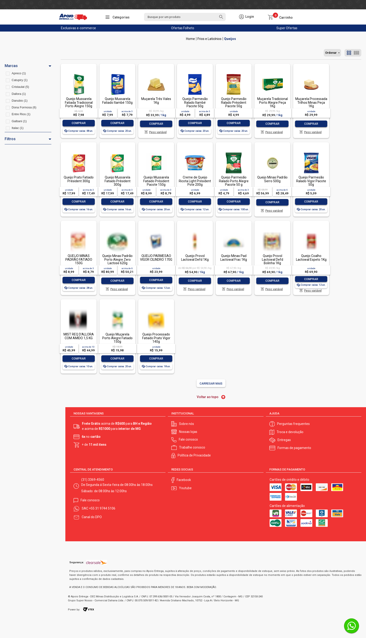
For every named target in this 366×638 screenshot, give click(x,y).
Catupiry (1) (20, 80)
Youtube (185, 488)
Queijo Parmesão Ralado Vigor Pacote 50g (311, 180)
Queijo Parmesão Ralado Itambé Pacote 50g (195, 102)
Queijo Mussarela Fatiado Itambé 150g (117, 100)
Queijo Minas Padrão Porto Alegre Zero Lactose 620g (117, 259)
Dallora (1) (19, 94)
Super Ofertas (286, 28)
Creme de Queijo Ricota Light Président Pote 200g (195, 180)
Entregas (284, 440)
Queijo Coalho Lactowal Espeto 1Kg (311, 257)
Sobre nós (186, 424)
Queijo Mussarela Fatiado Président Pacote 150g (156, 180)
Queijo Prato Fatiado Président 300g (79, 179)
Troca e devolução (290, 432)
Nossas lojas (188, 432)
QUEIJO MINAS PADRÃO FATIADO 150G (78, 259)
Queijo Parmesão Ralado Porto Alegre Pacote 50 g (234, 180)
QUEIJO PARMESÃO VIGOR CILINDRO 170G (156, 257)
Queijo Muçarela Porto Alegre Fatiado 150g (117, 337)
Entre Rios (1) (21, 114)
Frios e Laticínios (209, 38)
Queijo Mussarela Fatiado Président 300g (117, 180)
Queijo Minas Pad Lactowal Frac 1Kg (233, 257)
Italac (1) (18, 128)
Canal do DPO (92, 517)
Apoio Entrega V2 (190, 38)
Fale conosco (188, 439)
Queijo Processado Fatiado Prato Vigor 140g (156, 337)
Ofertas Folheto (182, 28)
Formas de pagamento (294, 448)
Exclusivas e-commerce (78, 28)
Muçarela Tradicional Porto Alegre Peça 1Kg (272, 102)
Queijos (230, 38)
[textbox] (185, 17)
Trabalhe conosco (192, 447)
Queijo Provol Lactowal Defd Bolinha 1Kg (272, 259)
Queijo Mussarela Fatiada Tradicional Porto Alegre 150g (79, 102)
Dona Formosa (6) (24, 107)
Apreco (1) (19, 73)
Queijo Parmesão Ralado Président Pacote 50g (233, 102)
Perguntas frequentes (293, 424)
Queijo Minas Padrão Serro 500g (272, 179)
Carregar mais (211, 383)
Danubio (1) (20, 100)
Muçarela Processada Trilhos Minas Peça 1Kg (311, 102)
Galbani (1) (19, 121)
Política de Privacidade (194, 455)
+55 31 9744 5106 (102, 508)
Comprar (79, 123)
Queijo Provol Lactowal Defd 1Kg (195, 257)
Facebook (184, 480)
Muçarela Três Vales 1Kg (156, 100)
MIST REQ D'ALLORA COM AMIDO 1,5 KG (78, 336)
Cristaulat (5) (20, 87)
